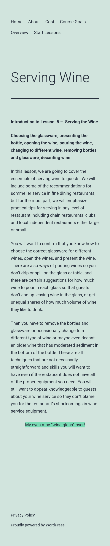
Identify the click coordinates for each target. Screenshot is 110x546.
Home (16, 21)
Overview (19, 32)
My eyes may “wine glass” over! (55, 424)
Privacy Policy (23, 515)
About (34, 21)
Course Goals (73, 21)
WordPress (55, 525)
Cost (49, 21)
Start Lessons (47, 32)
